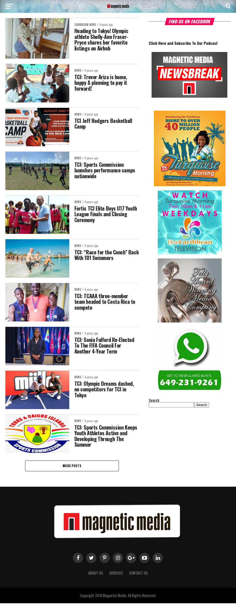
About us (95, 573)
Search (154, 400)
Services (116, 573)
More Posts (72, 466)
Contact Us (138, 573)
